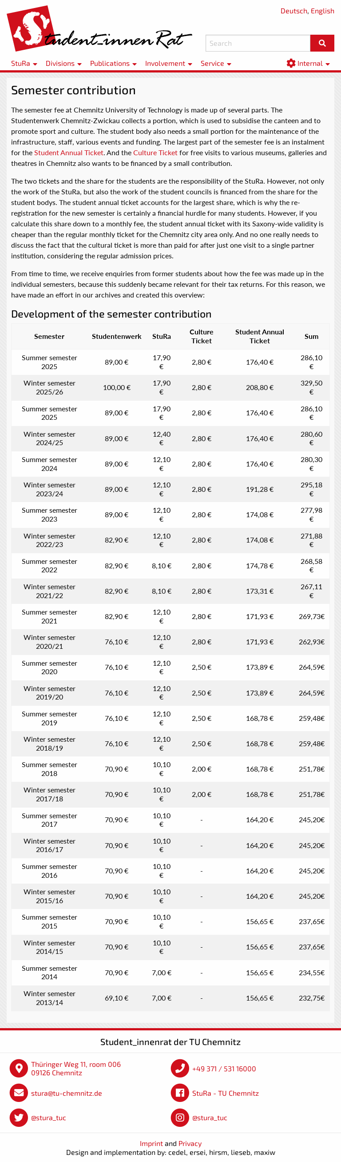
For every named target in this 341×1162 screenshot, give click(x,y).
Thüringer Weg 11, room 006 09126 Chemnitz (76, 1068)
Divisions (60, 63)
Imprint (151, 1143)
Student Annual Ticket (68, 152)
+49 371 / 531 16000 (224, 1068)
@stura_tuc (48, 1117)
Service (212, 63)
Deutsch (294, 10)
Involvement (165, 63)
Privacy (190, 1143)
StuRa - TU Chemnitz (225, 1093)
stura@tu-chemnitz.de (66, 1093)
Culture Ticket (156, 152)
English (322, 10)
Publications (110, 63)
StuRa (20, 63)
